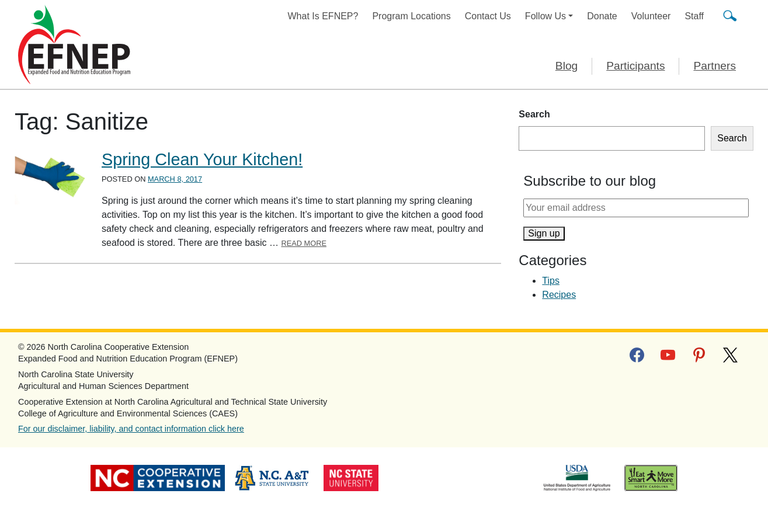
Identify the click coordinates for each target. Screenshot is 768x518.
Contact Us (488, 16)
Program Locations (411, 16)
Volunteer (651, 16)
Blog (566, 66)
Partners (714, 66)
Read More (303, 243)
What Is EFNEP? (323, 16)
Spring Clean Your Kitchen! (202, 159)
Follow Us (545, 16)
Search (534, 114)
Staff (694, 16)
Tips (551, 281)
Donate (602, 16)
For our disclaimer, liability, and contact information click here (131, 428)
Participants (635, 66)
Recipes (559, 295)
